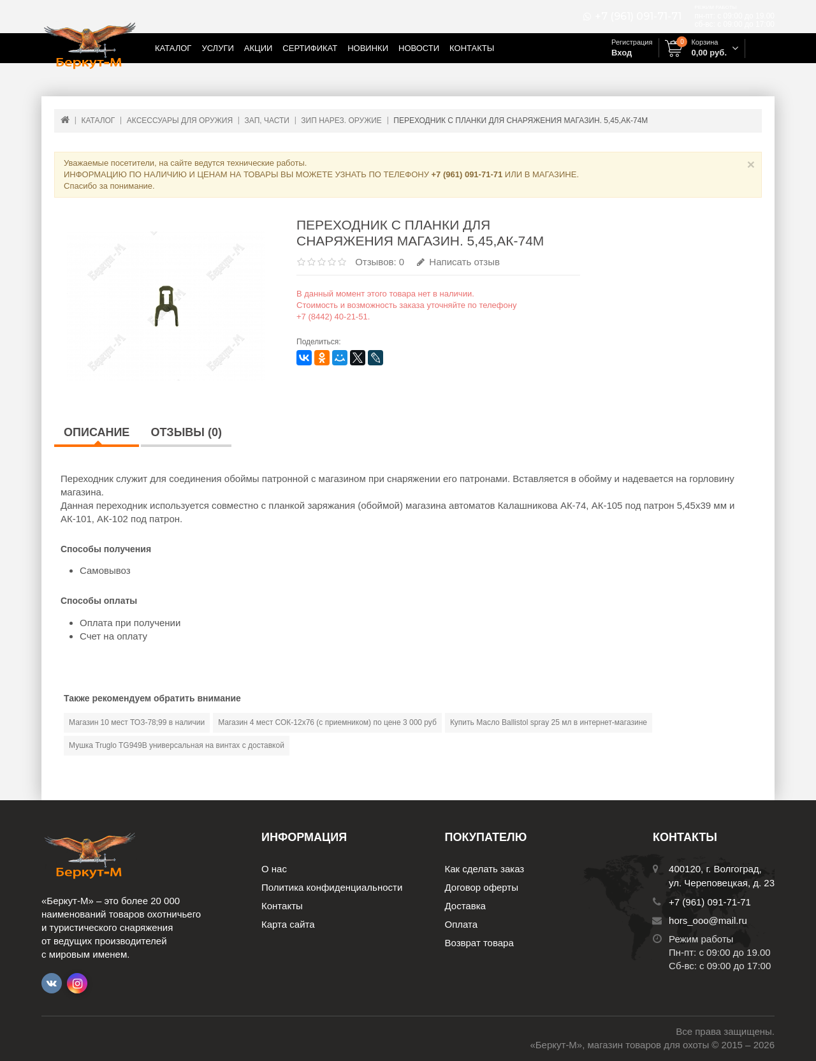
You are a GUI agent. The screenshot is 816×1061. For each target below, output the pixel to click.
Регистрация (631, 42)
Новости (418, 48)
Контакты (471, 48)
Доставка (465, 905)
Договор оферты (482, 887)
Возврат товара (479, 942)
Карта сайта (288, 924)
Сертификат (309, 48)
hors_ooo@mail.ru (708, 920)
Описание (96, 432)
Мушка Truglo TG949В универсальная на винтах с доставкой (176, 745)
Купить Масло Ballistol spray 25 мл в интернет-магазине (548, 722)
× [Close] (751, 164)
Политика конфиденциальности (331, 887)
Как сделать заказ (485, 868)
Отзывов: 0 (379, 261)
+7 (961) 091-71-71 (638, 16)
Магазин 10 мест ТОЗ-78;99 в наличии (137, 722)
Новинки (367, 48)
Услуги (217, 48)
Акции (258, 48)
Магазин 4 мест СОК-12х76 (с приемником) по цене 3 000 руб (327, 722)
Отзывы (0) (186, 432)
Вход (621, 52)
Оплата (461, 924)
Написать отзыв (458, 261)
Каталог (173, 48)
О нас (274, 868)
